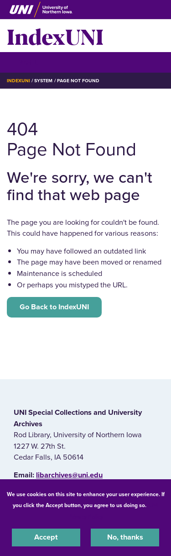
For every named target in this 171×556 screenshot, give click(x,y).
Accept (46, 537)
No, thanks (125, 537)
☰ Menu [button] (23, 62)
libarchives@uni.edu (69, 475)
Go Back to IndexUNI (54, 307)
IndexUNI (55, 35)
